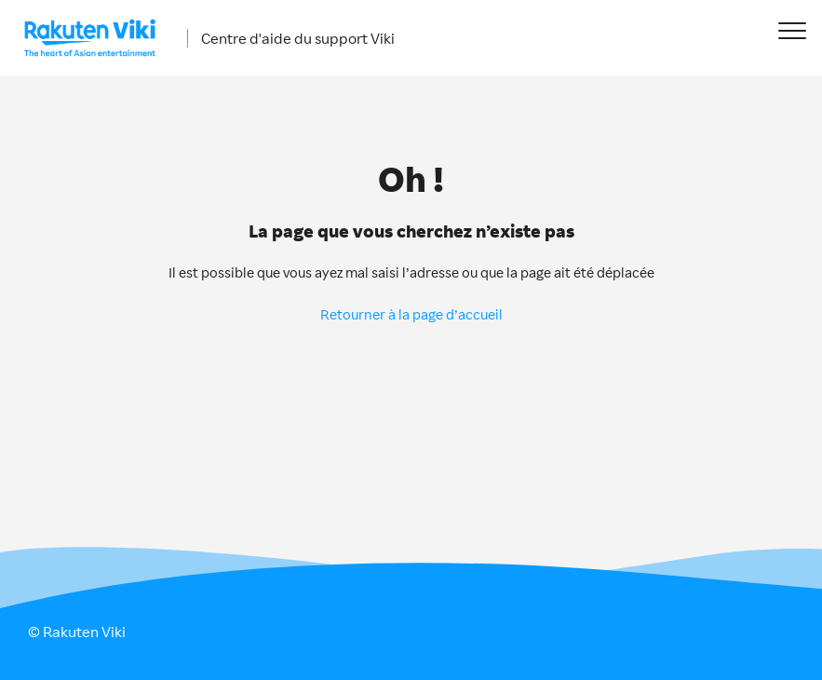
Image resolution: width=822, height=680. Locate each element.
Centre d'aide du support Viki (298, 38)
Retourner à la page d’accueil (411, 314)
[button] (792, 30)
